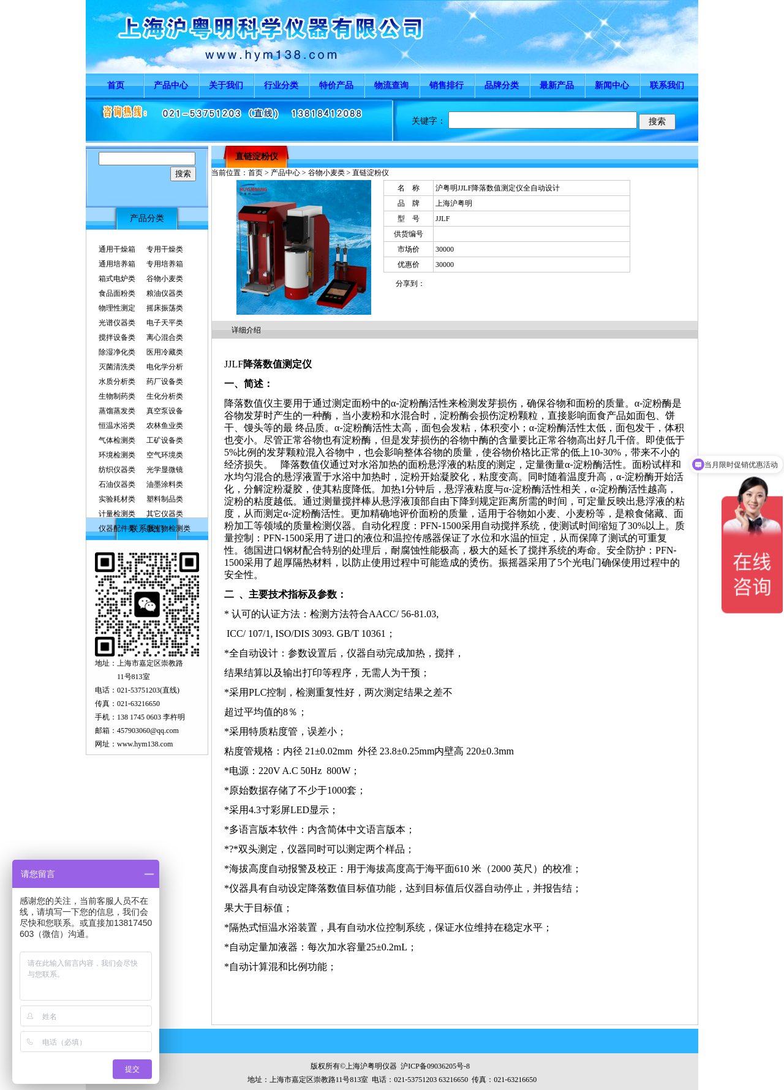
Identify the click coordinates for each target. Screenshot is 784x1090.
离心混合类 (164, 337)
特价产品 (336, 85)
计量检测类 (117, 513)
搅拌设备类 (117, 337)
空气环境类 (164, 455)
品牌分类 (501, 85)
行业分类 (281, 85)
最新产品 (557, 85)
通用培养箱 (117, 264)
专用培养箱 (164, 264)
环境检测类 (117, 455)
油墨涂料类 (164, 484)
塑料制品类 (164, 499)
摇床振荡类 (164, 308)
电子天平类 (164, 322)
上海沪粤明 (453, 203)
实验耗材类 (117, 499)
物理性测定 (117, 308)
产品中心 (171, 85)
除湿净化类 (117, 352)
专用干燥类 (164, 249)
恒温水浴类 (117, 425)
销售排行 (446, 85)
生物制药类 (117, 396)
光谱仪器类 (117, 322)
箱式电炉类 (117, 278)
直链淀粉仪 (256, 156)
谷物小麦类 (164, 278)
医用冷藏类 (164, 352)
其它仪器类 (164, 513)
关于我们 (226, 85)
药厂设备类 (164, 381)
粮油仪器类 (164, 293)
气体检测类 (117, 440)
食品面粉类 (117, 293)
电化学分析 (164, 367)
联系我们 (667, 85)
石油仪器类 (117, 484)
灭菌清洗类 (117, 367)
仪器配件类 (117, 528)
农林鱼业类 (164, 425)
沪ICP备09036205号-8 (435, 1066)
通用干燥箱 (117, 249)
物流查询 (391, 85)
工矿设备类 (164, 440)
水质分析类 (117, 381)
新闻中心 (612, 85)
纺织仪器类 (117, 469)
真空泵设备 (164, 411)
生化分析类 (164, 396)
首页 (115, 85)
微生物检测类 (168, 528)
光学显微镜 (164, 469)
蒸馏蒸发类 (117, 411)
